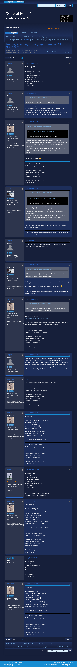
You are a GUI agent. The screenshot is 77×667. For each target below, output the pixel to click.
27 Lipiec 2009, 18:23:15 (31, 299)
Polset (9, 189)
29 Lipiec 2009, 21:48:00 (31, 412)
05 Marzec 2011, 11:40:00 (31, 583)
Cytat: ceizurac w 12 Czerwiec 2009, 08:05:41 (41, 97)
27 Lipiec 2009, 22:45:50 (31, 354)
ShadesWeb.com (18, 664)
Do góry (8, 639)
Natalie (9, 470)
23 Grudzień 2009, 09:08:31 (32, 501)
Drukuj (68, 57)
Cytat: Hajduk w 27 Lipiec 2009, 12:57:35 (39, 269)
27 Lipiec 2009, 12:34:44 (31, 188)
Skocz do (44, 651)
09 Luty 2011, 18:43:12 (31, 558)
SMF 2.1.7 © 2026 (8, 662)
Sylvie (31, 40)
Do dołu (8, 57)
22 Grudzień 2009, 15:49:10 (32, 469)
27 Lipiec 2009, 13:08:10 (31, 264)
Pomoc (55, 662)
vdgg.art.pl (51, 26)
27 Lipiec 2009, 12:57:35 (31, 240)
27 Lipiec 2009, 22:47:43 (31, 379)
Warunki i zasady (62, 662)
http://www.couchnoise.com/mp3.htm (36, 318)
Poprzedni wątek (53, 52)
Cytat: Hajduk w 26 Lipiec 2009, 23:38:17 (39, 126)
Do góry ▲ (70, 662)
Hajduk (9, 63)
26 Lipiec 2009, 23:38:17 (31, 93)
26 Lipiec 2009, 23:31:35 (31, 63)
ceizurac (10, 122)
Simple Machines (18, 662)
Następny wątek (65, 52)
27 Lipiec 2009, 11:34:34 (31, 121)
